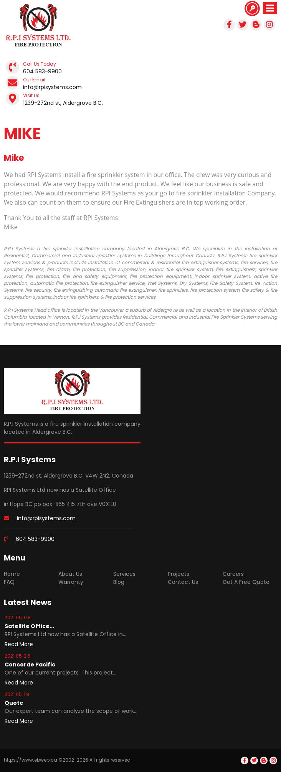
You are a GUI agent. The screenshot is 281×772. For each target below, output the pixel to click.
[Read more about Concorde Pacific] (19, 682)
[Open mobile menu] (270, 8)
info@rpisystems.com (52, 87)
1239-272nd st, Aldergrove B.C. (63, 103)
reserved (121, 760)
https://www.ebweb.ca (30, 760)
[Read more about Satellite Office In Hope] (19, 644)
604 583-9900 (42, 71)
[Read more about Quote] (19, 721)
